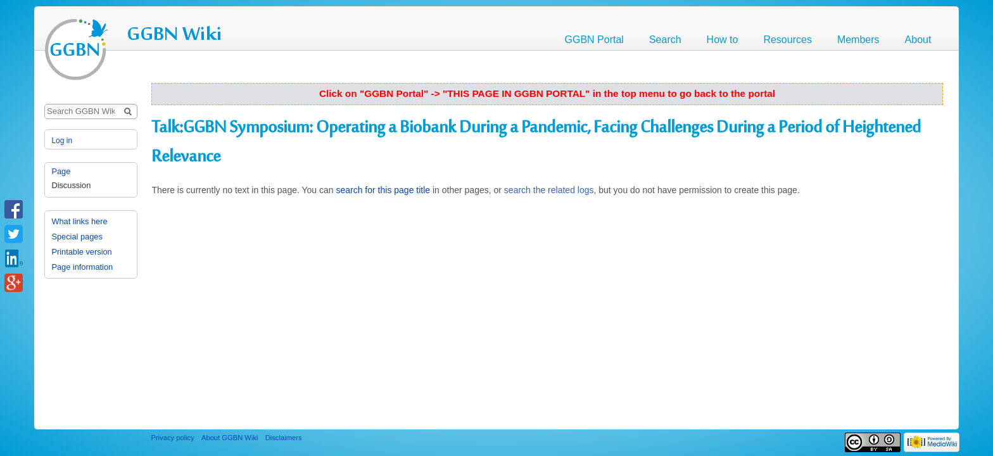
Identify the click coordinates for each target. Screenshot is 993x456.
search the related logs (549, 190)
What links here (79, 221)
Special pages (76, 236)
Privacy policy (172, 437)
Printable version (81, 251)
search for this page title (383, 190)
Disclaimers (283, 437)
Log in (61, 140)
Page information (82, 267)
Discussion (71, 185)
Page (60, 171)
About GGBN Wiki (229, 437)
